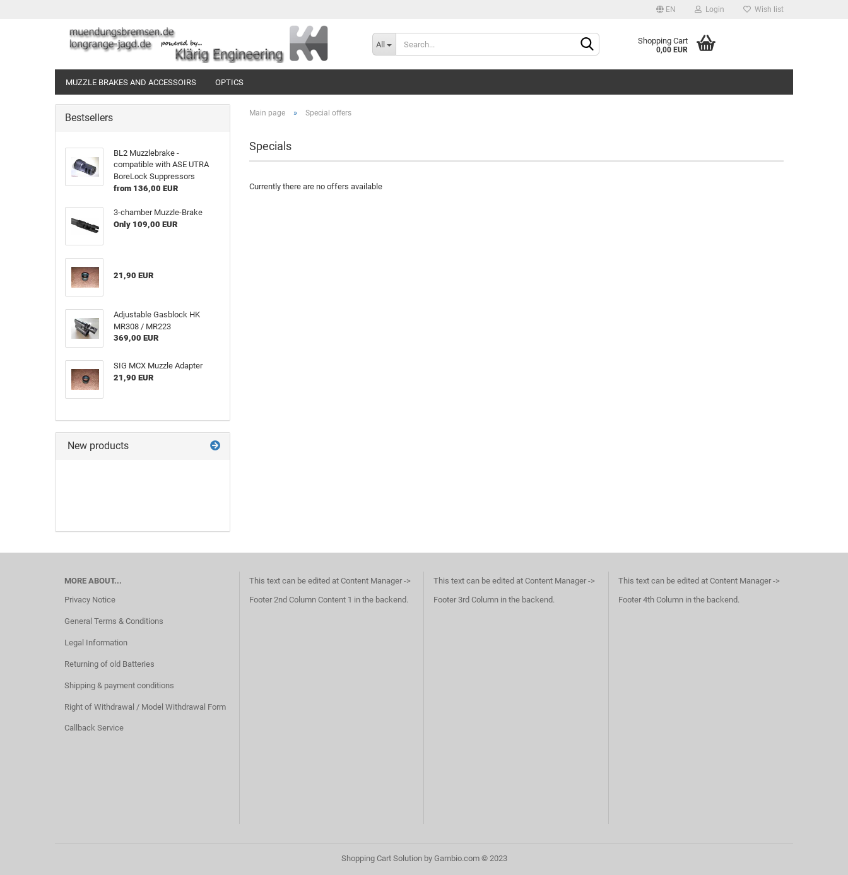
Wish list (763, 9)
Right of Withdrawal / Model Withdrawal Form (145, 707)
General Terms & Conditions (113, 621)
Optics (229, 82)
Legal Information (95, 642)
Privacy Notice (89, 599)
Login (709, 9)
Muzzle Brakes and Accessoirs (131, 82)
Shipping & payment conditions (119, 685)
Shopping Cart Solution (381, 858)
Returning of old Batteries (109, 664)
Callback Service (94, 727)
